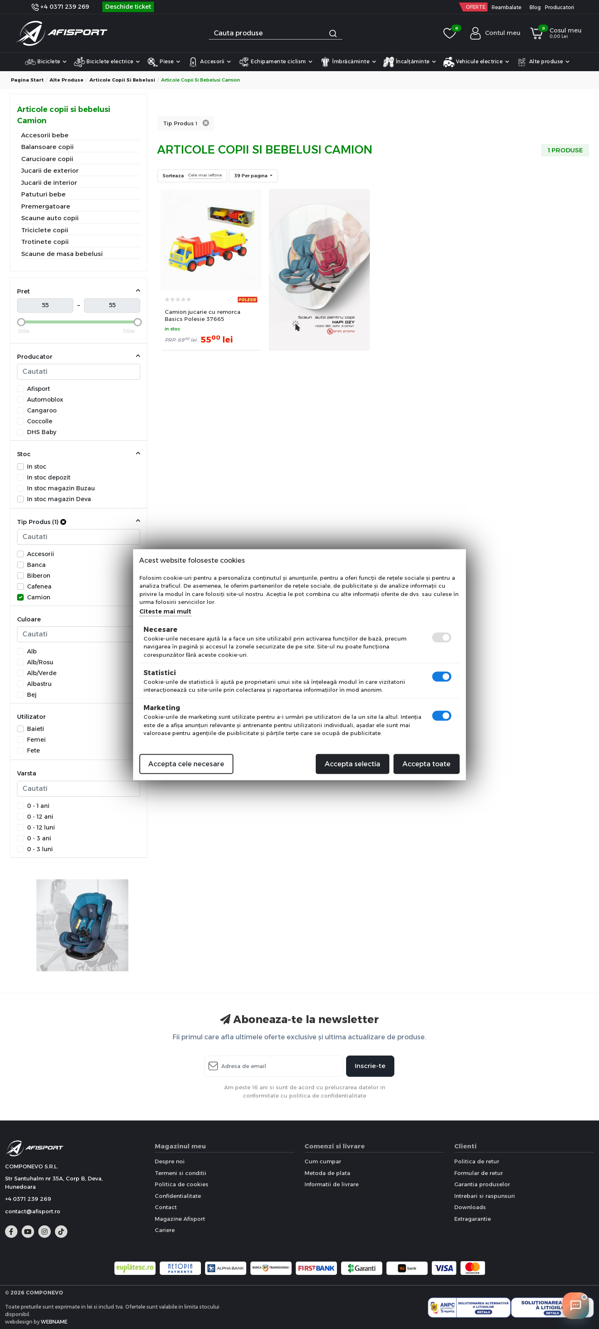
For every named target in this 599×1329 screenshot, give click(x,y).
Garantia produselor (482, 1184)
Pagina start (27, 80)
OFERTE (475, 7)
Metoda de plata (327, 1173)
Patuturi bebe (43, 194)
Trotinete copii (45, 242)
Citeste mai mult (165, 611)
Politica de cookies (181, 1184)
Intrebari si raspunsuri (484, 1195)
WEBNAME (54, 1322)
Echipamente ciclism (275, 62)
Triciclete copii (44, 230)
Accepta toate (426, 764)
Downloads (470, 1207)
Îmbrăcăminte (347, 62)
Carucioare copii (47, 159)
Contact (166, 1207)
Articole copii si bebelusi (122, 80)
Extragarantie (472, 1218)
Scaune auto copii (50, 218)
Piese (164, 62)
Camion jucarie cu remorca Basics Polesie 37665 (202, 315)
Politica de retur (476, 1161)
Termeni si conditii (180, 1173)
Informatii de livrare (331, 1184)
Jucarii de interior (49, 182)
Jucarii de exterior (50, 170)
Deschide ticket (128, 6)
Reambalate (506, 7)
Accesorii (209, 62)
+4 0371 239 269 (60, 6)
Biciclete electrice (107, 62)
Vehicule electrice (476, 62)
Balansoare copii (47, 147)
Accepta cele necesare (186, 764)
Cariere (165, 1230)
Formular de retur (478, 1173)
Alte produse (543, 62)
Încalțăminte (409, 62)
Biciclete (46, 62)
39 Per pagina (251, 176)
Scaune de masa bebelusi (62, 254)
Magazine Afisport (180, 1218)
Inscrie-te (370, 1066)
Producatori (559, 7)
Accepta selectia (352, 764)
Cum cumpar (322, 1161)
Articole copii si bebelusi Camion (63, 115)
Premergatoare (45, 206)
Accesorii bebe (45, 135)
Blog (535, 7)
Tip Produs (180, 123)
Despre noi (170, 1161)
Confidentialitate (178, 1195)
